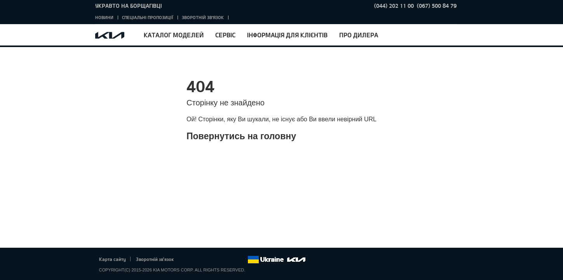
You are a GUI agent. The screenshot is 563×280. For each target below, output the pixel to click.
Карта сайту (112, 259)
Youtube (220, 259)
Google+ (209, 259)
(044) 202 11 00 (394, 5)
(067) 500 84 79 (437, 5)
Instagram (230, 259)
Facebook (187, 259)
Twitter (198, 259)
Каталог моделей (174, 34)
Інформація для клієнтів (287, 34)
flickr (241, 259)
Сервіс (225, 34)
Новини (104, 17)
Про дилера (358, 34)
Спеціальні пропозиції (147, 17)
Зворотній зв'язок (203, 17)
